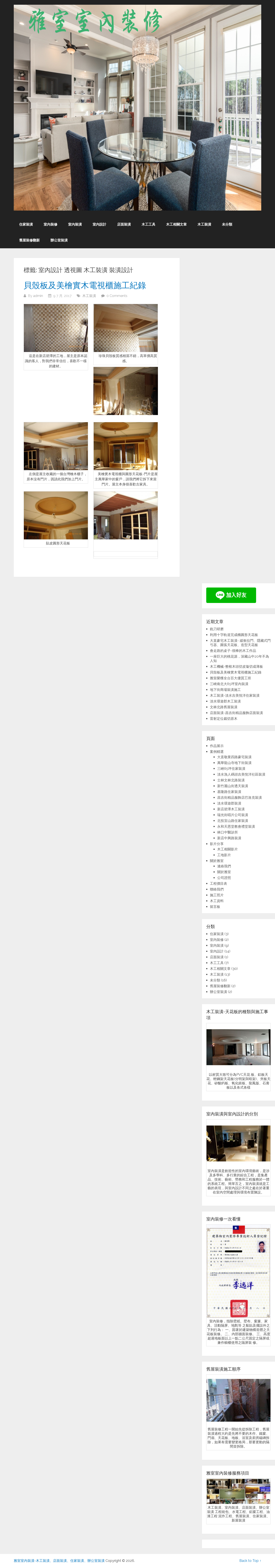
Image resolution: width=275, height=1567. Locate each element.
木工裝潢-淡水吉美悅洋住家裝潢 (235, 695)
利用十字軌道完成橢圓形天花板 (234, 635)
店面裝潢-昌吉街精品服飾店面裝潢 (236, 713)
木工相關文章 (176, 224)
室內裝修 (50, 224)
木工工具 (148, 224)
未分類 (227, 224)
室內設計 (99, 224)
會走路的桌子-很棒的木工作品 (233, 651)
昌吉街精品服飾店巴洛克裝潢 (239, 798)
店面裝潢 (124, 224)
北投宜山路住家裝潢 (232, 821)
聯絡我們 (217, 889)
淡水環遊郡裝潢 (229, 803)
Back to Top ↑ (250, 1561)
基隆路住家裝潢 (229, 792)
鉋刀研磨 (217, 629)
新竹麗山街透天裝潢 (232, 786)
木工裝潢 (204, 224)
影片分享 (217, 844)
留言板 (215, 907)
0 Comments (117, 296)
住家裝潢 (26, 224)
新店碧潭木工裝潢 (231, 809)
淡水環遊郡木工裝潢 (225, 701)
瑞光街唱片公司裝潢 (232, 815)
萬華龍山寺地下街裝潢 (234, 763)
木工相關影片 (227, 849)
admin (38, 296)
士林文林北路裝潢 (231, 780)
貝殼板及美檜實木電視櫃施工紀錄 (85, 285)
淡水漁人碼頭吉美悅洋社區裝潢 (241, 774)
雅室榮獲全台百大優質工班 (230, 678)
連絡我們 (224, 866)
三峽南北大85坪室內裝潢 (229, 684)
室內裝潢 (75, 224)
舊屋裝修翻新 (29, 240)
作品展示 (217, 746)
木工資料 (217, 901)
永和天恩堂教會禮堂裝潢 (236, 826)
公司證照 (224, 878)
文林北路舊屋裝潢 (223, 707)
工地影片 (224, 855)
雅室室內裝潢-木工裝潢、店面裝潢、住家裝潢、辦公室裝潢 (59, 1561)
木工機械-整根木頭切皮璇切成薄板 (236, 666)
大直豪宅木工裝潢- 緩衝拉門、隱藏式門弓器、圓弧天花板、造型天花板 (240, 643)
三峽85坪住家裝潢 (231, 769)
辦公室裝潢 (59, 240)
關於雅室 (217, 861)
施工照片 (217, 895)
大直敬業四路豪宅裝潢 (234, 757)
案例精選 (217, 752)
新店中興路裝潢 (229, 838)
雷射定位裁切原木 (223, 719)
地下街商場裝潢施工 (225, 690)
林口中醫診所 (227, 832)
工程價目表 (218, 883)
